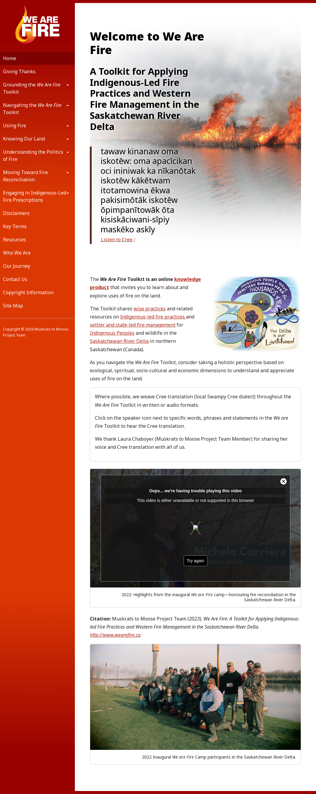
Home (9, 58)
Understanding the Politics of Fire (33, 155)
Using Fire (14, 125)
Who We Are (17, 252)
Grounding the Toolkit (32, 88)
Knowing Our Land (24, 138)
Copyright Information (28, 292)
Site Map (13, 305)
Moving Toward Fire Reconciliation (25, 176)
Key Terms (15, 226)
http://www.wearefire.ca (115, 635)
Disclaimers (16, 213)
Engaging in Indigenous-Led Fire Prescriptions (34, 196)
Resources (14, 239)
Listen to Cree (118, 239)
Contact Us (15, 279)
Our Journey (16, 266)
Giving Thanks (19, 71)
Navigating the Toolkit (32, 109)
